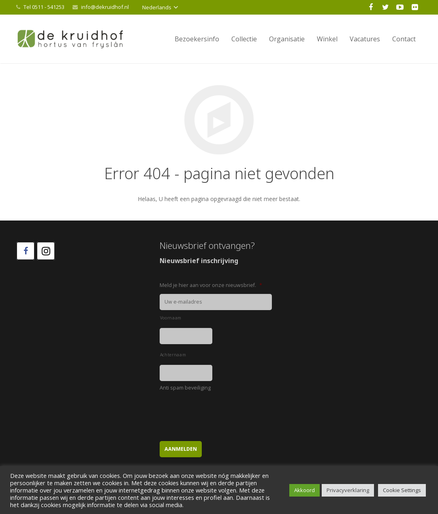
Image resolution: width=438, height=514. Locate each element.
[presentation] (221, 412)
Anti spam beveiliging (185, 388)
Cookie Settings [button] (402, 490)
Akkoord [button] (304, 490)
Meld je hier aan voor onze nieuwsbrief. (211, 285)
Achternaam (173, 355)
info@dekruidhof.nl (105, 7)
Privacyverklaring (348, 490)
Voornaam (171, 318)
